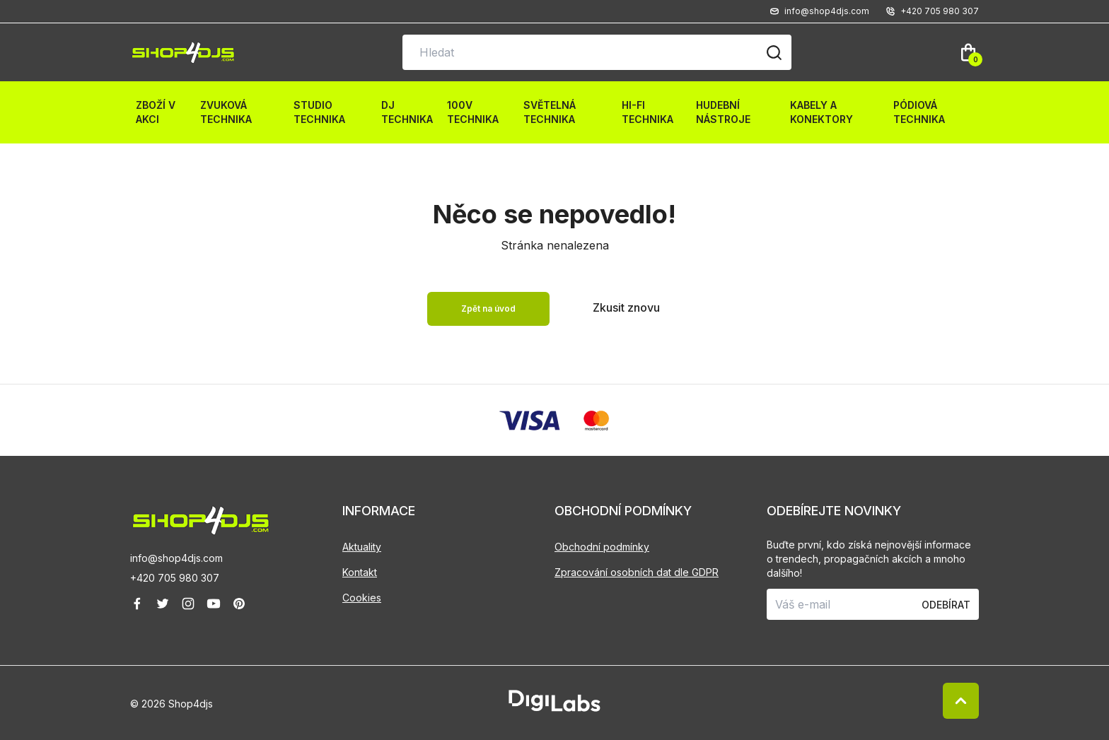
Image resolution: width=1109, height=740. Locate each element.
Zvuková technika (226, 112)
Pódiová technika (919, 112)
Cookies (361, 598)
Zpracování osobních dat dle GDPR (636, 572)
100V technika (473, 112)
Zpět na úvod (488, 308)
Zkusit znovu (626, 307)
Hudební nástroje (723, 112)
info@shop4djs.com (176, 558)
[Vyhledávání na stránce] (596, 52)
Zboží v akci (155, 112)
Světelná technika (549, 112)
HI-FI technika (647, 112)
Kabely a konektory (821, 112)
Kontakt (359, 572)
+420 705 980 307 (174, 578)
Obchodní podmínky (601, 547)
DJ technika (407, 112)
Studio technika (319, 112)
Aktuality (361, 547)
